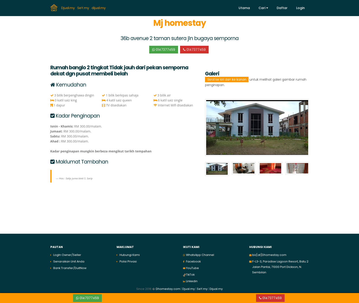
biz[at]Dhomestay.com (269, 255)
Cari (263, 8)
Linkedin (192, 281)
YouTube (192, 268)
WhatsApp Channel (200, 255)
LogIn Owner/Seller (67, 255)
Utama (244, 8)
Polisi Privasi (128, 261)
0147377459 (163, 49)
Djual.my (68, 7)
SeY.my (83, 7)
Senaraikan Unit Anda (68, 261)
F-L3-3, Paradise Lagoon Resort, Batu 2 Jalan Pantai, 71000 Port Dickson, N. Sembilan (280, 267)
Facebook (193, 261)
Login (300, 8)
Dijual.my (216, 289)
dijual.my (99, 7)
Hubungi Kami (130, 255)
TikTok (190, 275)
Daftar (282, 8)
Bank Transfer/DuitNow (69, 268)
